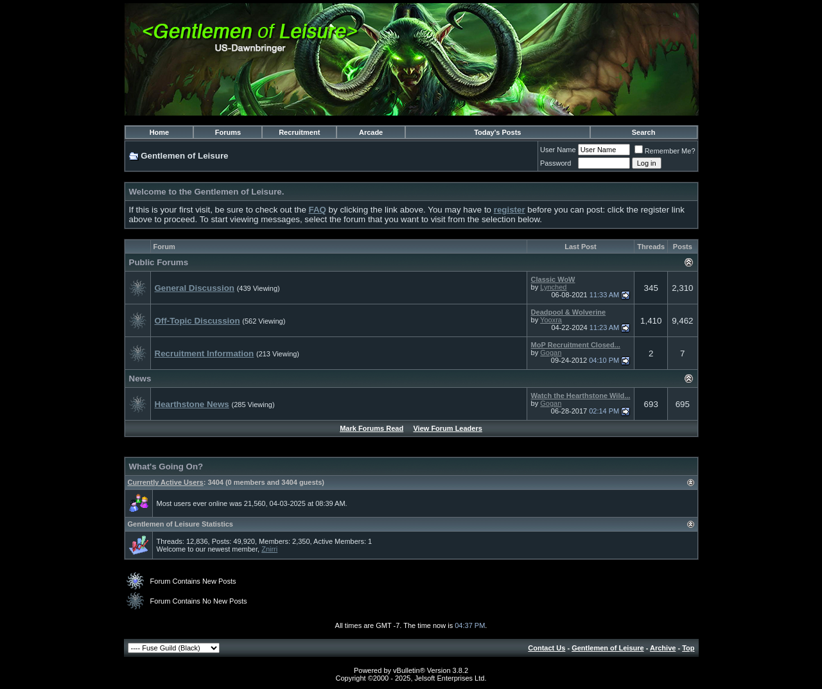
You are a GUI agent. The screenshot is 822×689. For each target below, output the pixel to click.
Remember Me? (664, 151)
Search (644, 132)
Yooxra (551, 320)
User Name (558, 149)
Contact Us (546, 648)
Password (555, 163)
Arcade (371, 132)
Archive (663, 648)
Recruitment (299, 132)
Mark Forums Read (371, 428)
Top (688, 648)
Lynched (553, 287)
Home (160, 132)
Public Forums (159, 262)
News (140, 378)
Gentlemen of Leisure (607, 648)
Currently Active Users (166, 482)
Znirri (269, 549)
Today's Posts (497, 132)
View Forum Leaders (447, 428)
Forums (228, 132)
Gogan (550, 352)
